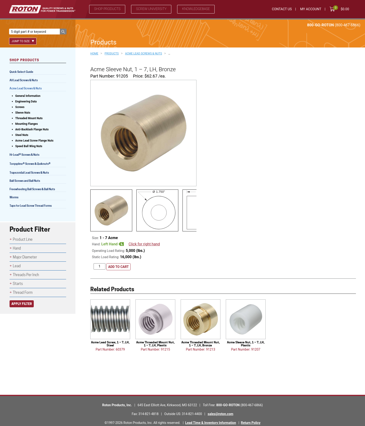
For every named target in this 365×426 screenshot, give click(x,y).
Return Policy (250, 413)
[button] (63, 31)
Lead (17, 266)
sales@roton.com (220, 404)
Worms (14, 197)
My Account (310, 9)
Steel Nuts (21, 135)
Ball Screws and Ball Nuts (25, 181)
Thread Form (23, 292)
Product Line (23, 239)
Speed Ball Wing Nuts (28, 146)
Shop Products (107, 9)
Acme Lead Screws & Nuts (26, 88)
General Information (28, 96)
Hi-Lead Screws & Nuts (24, 155)
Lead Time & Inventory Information (210, 413)
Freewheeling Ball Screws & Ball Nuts (32, 189)
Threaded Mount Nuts (29, 118)
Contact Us (282, 9)
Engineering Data (26, 101)
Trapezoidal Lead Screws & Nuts (29, 172)
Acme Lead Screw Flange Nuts (34, 140)
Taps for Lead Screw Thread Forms (31, 205)
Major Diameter (25, 257)
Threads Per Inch (26, 275)
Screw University (151, 9)
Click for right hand (144, 234)
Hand (17, 248)
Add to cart (118, 257)
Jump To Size (23, 41)
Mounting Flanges (26, 123)
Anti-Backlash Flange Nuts (32, 129)
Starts (18, 283)
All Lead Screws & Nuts (24, 80)
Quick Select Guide (21, 72)
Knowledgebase (196, 9)
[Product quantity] (99, 257)
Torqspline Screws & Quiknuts (30, 164)
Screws (19, 107)
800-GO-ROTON (333, 25)
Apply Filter (21, 304)
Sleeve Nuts (22, 112)
